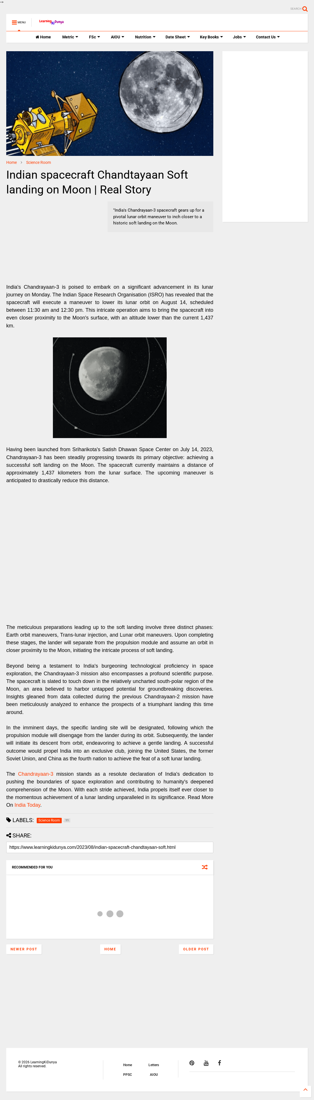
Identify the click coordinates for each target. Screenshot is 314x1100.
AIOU (117, 37)
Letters (153, 1065)
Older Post (196, 949)
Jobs (239, 37)
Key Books (211, 37)
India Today (27, 805)
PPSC (127, 1075)
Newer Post (24, 949)
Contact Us (268, 37)
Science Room (38, 162)
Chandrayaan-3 (35, 774)
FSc (94, 37)
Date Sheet (178, 37)
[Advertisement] (41, 237)
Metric (70, 37)
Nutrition (145, 37)
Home (43, 37)
